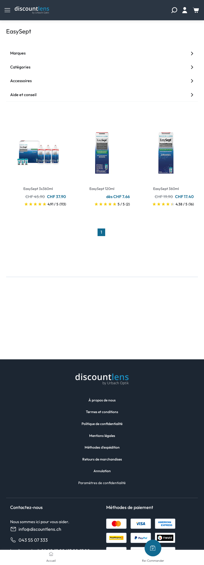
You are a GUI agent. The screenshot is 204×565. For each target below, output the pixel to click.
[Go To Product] (38, 150)
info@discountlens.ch (35, 529)
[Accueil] (51, 553)
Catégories (102, 66)
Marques (102, 53)
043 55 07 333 (29, 540)
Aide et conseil (102, 94)
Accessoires (102, 80)
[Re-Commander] (153, 548)
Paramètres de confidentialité (102, 483)
